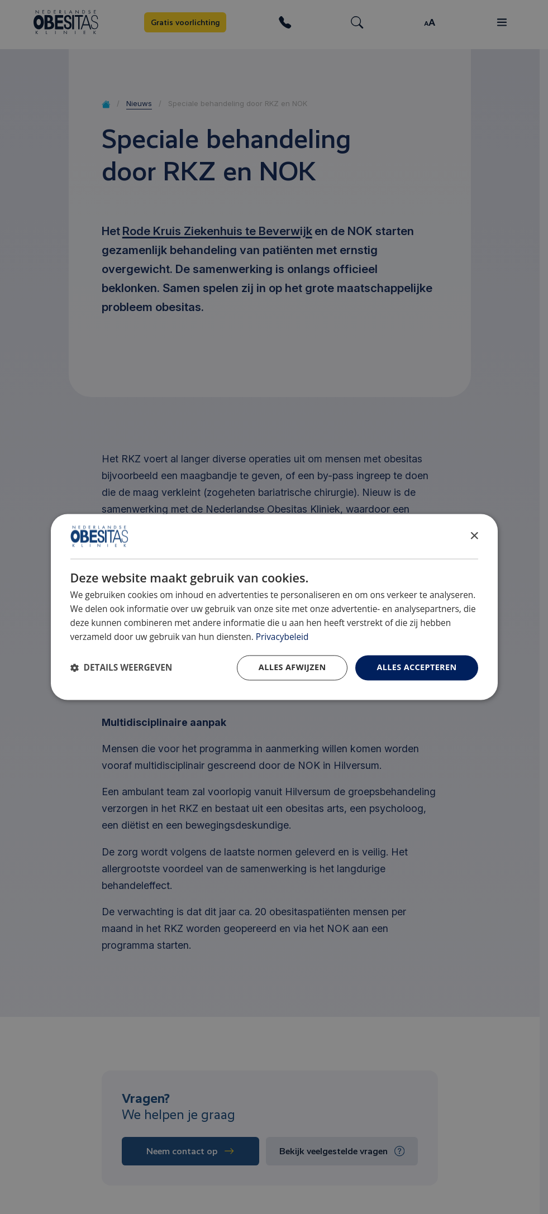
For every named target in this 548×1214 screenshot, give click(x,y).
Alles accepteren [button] (416, 667)
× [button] (474, 536)
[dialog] (274, 607)
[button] (121, 668)
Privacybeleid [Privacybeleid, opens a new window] (282, 637)
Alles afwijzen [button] (292, 667)
